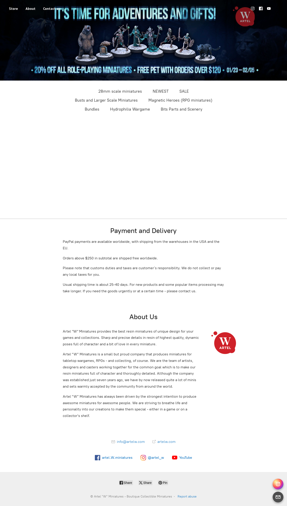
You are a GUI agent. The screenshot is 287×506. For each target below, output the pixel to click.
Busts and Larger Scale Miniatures (106, 100)
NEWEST (161, 91)
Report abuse (187, 496)
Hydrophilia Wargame (130, 109)
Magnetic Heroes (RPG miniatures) (180, 100)
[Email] (278, 497)
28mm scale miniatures (120, 91)
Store (13, 8)
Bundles (92, 109)
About (30, 8)
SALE (184, 91)
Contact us (51, 8)
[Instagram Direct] (278, 484)
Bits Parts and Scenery (181, 109)
